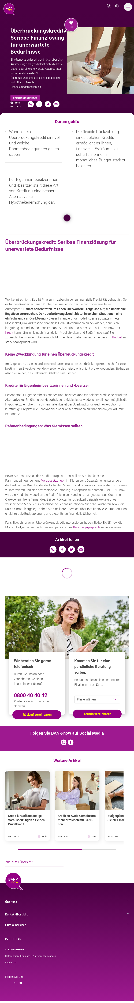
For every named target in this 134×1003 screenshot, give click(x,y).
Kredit (9, 332)
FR (10, 940)
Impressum (11, 964)
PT (16, 940)
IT (13, 940)
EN (19, 940)
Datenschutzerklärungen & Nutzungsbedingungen (30, 958)
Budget (117, 337)
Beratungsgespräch (87, 527)
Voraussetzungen (53, 480)
